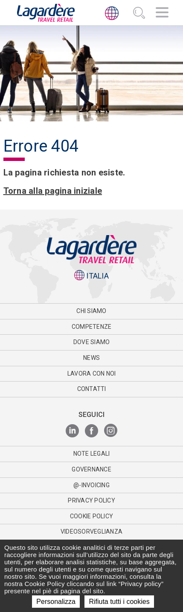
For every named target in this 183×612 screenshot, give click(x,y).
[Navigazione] (162, 13)
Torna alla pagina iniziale (52, 191)
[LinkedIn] (72, 431)
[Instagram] (110, 431)
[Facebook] (91, 431)
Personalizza (56, 601)
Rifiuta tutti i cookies (119, 601)
